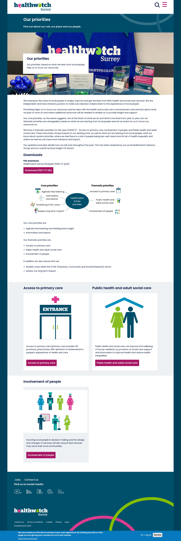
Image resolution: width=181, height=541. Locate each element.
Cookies (49, 530)
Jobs (18, 487)
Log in (67, 530)
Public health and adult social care (117, 371)
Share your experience (149, 4)
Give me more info (27, 538)
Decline (157, 535)
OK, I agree (145, 534)
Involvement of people (41, 463)
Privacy (59, 530)
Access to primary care (41, 371)
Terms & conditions (35, 530)
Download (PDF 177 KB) (38, 178)
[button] (120, 5)
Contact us (31, 487)
